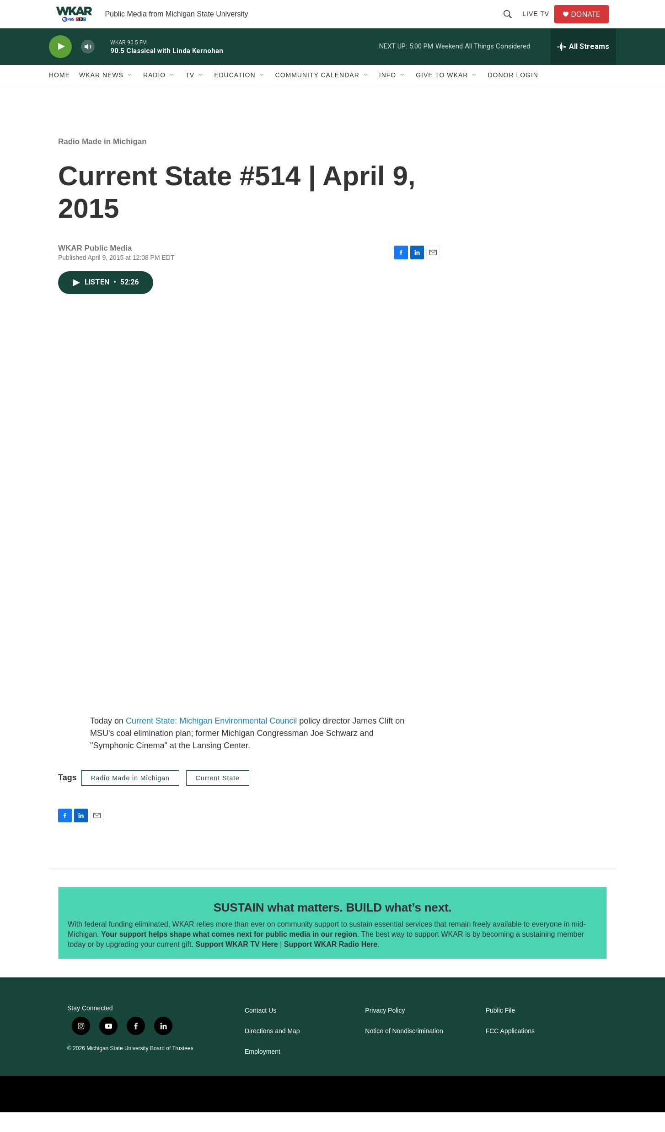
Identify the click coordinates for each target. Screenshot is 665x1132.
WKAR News (101, 95)
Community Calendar (317, 95)
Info (387, 95)
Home (59, 95)
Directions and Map (272, 1050)
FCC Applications (510, 1050)
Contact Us (260, 1030)
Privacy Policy (385, 1030)
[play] (60, 66)
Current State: (151, 740)
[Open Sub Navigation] (130, 95)
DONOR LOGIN (513, 95)
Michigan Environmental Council (239, 740)
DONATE (590, 24)
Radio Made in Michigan (102, 161)
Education (234, 95)
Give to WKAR (442, 95)
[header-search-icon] (511, 24)
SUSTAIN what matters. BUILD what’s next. (333, 927)
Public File (500, 1030)
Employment (262, 1071)
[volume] (88, 66)
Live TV (539, 23)
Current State (218, 797)
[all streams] (583, 66)
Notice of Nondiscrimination (404, 1050)
